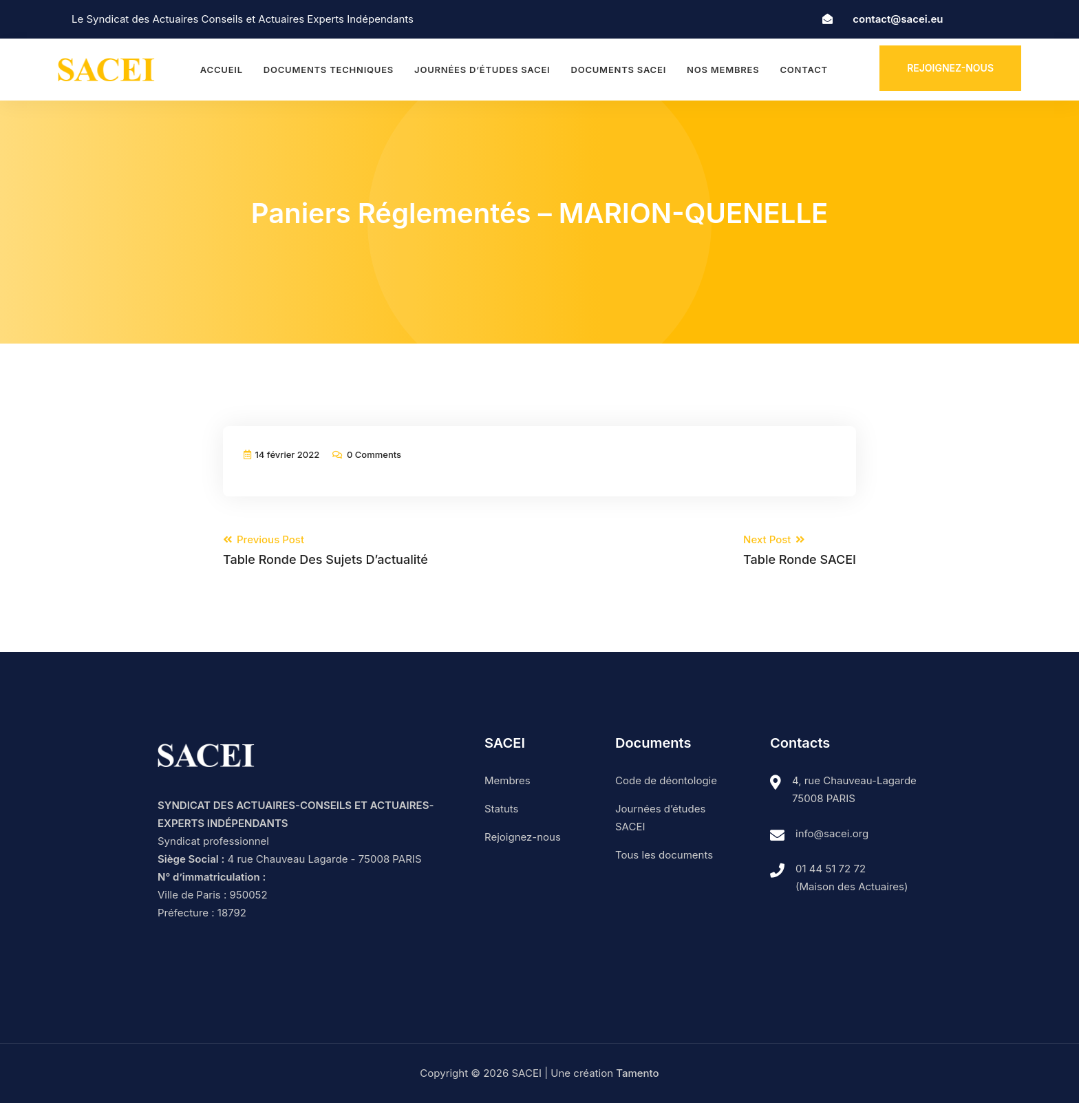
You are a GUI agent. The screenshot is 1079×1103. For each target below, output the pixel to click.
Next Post (799, 550)
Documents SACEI (618, 69)
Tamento (637, 1073)
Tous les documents (664, 854)
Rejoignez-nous (950, 68)
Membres (507, 780)
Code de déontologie (666, 780)
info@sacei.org (831, 833)
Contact (803, 69)
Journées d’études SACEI (482, 69)
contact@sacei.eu (898, 18)
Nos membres (723, 69)
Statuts (501, 808)
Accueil (221, 69)
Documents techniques (329, 69)
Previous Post (325, 550)
